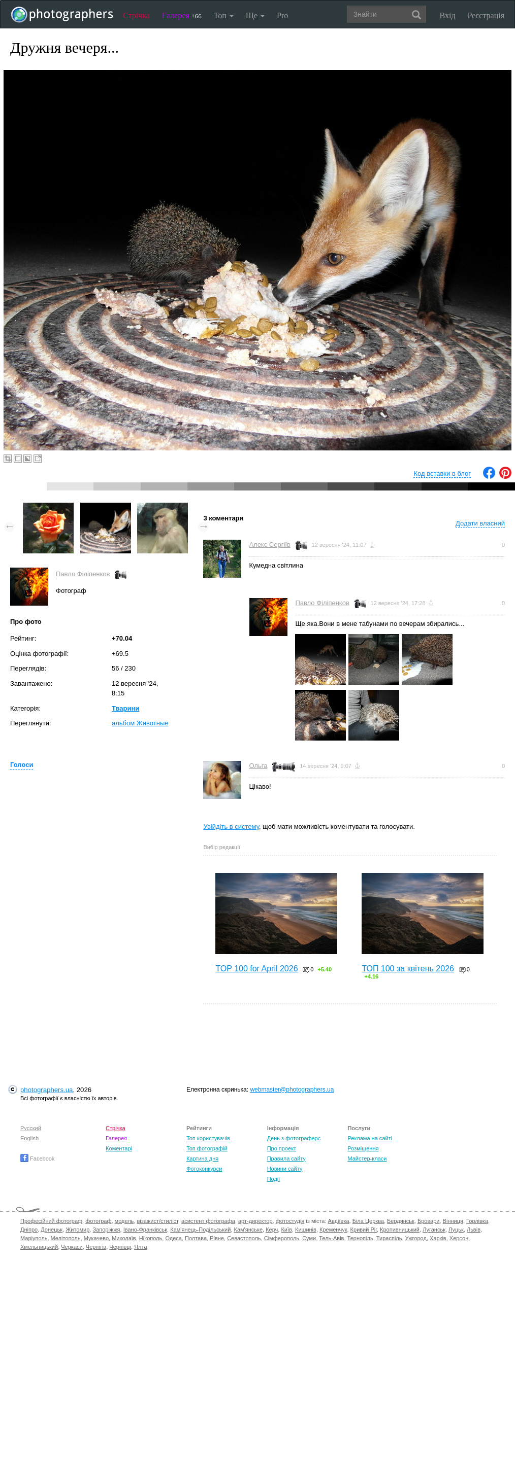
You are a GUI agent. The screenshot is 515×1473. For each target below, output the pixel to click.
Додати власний (480, 523)
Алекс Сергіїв (269, 544)
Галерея (182, 15)
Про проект (281, 1148)
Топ (224, 15)
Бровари (428, 1221)
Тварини (125, 708)
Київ (286, 1229)
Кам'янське (248, 1229)
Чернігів (96, 1247)
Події (273, 1179)
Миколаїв (124, 1238)
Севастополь (244, 1238)
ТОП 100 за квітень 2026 (408, 968)
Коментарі (119, 1148)
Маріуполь (33, 1238)
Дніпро (29, 1229)
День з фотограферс (294, 1138)
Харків (438, 1238)
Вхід (448, 15)
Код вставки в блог (442, 473)
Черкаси (71, 1247)
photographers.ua (46, 1090)
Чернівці (120, 1247)
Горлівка (477, 1221)
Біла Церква (368, 1221)
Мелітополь (66, 1238)
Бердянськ (400, 1221)
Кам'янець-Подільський (200, 1229)
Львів (473, 1229)
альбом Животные (140, 723)
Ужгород (416, 1238)
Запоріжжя (106, 1229)
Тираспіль (389, 1238)
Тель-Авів (331, 1238)
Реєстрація (486, 15)
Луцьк (456, 1229)
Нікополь (150, 1238)
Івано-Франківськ (145, 1229)
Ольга (258, 765)
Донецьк (51, 1229)
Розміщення (362, 1148)
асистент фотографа (208, 1221)
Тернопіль (360, 1238)
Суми (309, 1238)
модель (124, 1221)
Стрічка (136, 15)
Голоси (21, 764)
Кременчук (333, 1229)
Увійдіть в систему (231, 826)
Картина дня (202, 1158)
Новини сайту (285, 1169)
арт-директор (255, 1221)
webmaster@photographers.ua (292, 1089)
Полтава (196, 1238)
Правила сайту (286, 1158)
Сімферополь (281, 1238)
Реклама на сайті (369, 1138)
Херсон (458, 1238)
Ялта (140, 1247)
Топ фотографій (207, 1148)
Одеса (173, 1238)
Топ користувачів (208, 1138)
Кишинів (305, 1229)
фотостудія (290, 1221)
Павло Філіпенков (83, 574)
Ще (255, 15)
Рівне (217, 1238)
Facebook (37, 1158)
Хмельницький (39, 1247)
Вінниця (453, 1221)
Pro (282, 15)
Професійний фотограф (51, 1221)
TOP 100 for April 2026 (256, 968)
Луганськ (434, 1229)
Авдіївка (338, 1221)
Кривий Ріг (363, 1229)
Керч (272, 1229)
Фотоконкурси (204, 1169)
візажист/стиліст (157, 1221)
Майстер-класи (367, 1158)
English (29, 1138)
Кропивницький (400, 1229)
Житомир (77, 1229)
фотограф (98, 1221)
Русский (30, 1128)
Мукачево (96, 1238)
